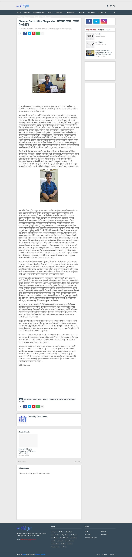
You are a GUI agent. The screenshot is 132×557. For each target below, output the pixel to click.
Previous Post (22, 461)
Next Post (77, 461)
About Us (104, 554)
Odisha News (55, 544)
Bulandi (45, 399)
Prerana (21, 401)
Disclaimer (103, 531)
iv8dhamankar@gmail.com (28, 539)
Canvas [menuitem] (81, 12)
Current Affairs (55, 535)
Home (86, 531)
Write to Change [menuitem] (38, 12)
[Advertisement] (49, 54)
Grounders (73, 538)
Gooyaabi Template (40, 554)
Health (53, 541)
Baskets (61, 532)
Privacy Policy (104, 534)
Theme (24, 554)
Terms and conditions (91, 538)
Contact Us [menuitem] (102, 12)
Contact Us (88, 534)
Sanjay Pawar (55, 547)
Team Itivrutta (24, 29)
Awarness (54, 532)
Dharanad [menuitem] (59, 12)
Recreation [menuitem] (70, 12)
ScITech (64, 547)
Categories (101, 30)
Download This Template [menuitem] (42, 17)
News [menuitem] (49, 12)
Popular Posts (91, 30)
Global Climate (64, 538)
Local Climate (69, 541)
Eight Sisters (65, 535)
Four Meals (54, 538)
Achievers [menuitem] (91, 12)
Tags (108, 30)
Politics (63, 544)
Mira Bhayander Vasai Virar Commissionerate (62, 399)
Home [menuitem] (18, 12)
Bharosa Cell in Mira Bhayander (52, 29)
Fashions (73, 535)
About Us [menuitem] (27, 12)
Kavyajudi (60, 541)
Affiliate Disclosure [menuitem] (24, 17)
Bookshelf (68, 532)
